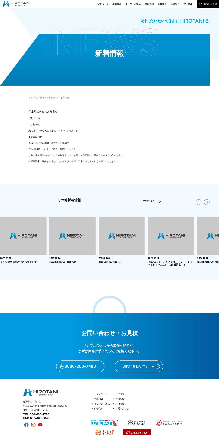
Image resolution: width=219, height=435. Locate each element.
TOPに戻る (149, 201)
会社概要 (162, 4)
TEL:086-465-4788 (36, 414)
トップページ (101, 4)
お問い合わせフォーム (139, 366)
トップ (31, 97)
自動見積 (149, 4)
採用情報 (188, 4)
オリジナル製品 (133, 4)
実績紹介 (175, 4)
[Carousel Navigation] (109, 206)
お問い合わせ (210, 4)
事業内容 (116, 4)
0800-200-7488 (80, 366)
